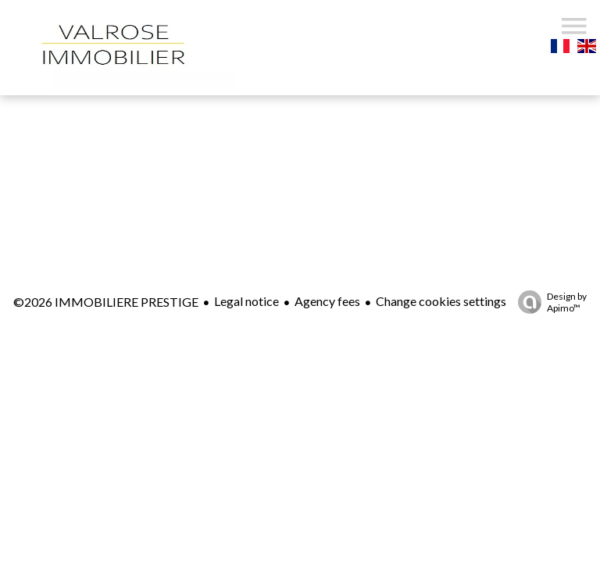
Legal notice (246, 300)
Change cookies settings (441, 300)
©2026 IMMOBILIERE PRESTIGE (105, 301)
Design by (548, 302)
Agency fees (327, 300)
